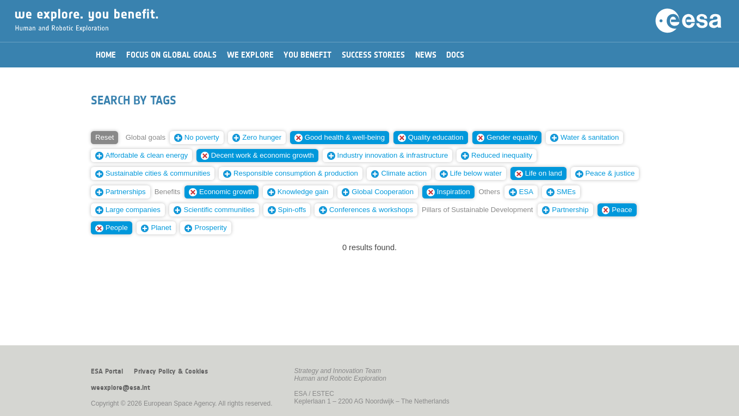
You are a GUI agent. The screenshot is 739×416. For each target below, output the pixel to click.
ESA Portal (107, 371)
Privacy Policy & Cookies (171, 371)
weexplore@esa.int (120, 387)
